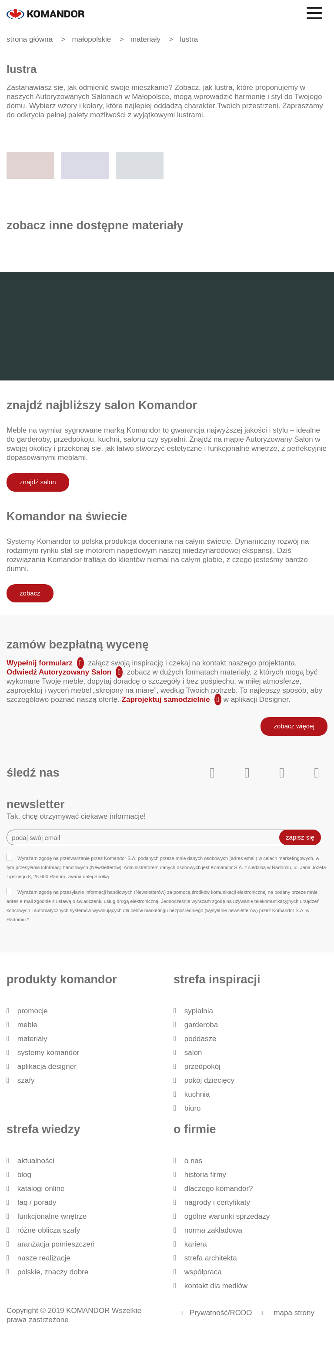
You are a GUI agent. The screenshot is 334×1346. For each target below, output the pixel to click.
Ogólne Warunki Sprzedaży (227, 1216)
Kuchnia (197, 1094)
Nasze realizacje (43, 1258)
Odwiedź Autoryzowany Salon (59, 672)
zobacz (30, 593)
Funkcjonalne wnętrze (52, 1216)
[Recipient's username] (149, 837)
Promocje (32, 1011)
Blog (24, 1175)
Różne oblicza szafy (48, 1230)
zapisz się (300, 837)
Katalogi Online (41, 1188)
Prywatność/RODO (221, 1313)
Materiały (32, 1039)
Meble (27, 1025)
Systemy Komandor (48, 1052)
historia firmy (205, 1175)
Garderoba (201, 1025)
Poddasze (200, 1039)
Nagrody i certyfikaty (217, 1202)
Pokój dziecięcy (209, 1080)
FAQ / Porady (37, 1202)
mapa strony (294, 1313)
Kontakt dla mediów (216, 1286)
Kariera (195, 1244)
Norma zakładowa (213, 1230)
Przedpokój (202, 1066)
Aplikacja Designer (47, 1066)
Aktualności (35, 1161)
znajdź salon (38, 482)
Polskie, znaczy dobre (52, 1272)
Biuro (192, 1108)
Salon (193, 1052)
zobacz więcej (294, 726)
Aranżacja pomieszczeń (56, 1244)
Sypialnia (198, 1011)
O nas (193, 1161)
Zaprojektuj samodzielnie (166, 699)
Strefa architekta (210, 1258)
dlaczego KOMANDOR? (218, 1188)
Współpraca (203, 1272)
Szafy (26, 1080)
